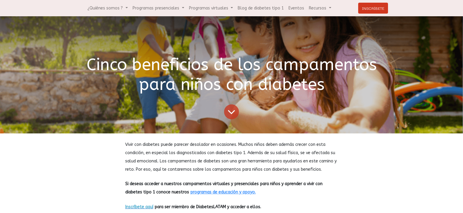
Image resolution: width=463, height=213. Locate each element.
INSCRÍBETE (373, 8)
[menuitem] (260, 8)
